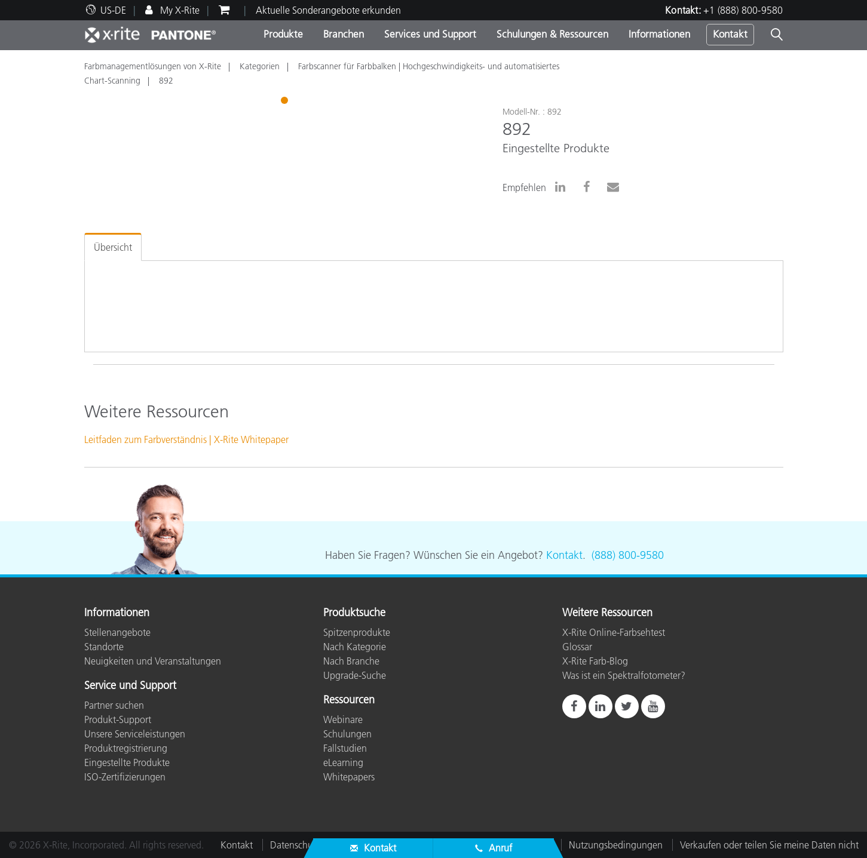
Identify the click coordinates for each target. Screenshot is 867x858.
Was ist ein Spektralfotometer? (623, 675)
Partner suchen (114, 705)
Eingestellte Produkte (127, 762)
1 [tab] (285, 102)
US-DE (113, 10)
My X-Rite (179, 10)
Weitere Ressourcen (607, 613)
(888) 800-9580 (628, 555)
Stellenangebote (117, 632)
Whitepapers (349, 777)
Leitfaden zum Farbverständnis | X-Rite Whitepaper (186, 439)
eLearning (343, 762)
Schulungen (347, 734)
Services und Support (430, 34)
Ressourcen (349, 700)
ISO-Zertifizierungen (125, 777)
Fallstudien (345, 748)
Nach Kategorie (354, 647)
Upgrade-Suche (354, 675)
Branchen (343, 34)
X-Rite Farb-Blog (595, 661)
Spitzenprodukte (356, 632)
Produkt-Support (117, 719)
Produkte (283, 34)
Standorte (104, 647)
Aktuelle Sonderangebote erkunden (328, 10)
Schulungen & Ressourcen (552, 34)
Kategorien (260, 66)
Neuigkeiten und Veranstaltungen (152, 661)
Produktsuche (354, 613)
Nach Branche (351, 661)
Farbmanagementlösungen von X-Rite (152, 66)
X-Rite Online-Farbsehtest (613, 632)
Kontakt (730, 34)
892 (166, 80)
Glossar (577, 647)
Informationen (659, 34)
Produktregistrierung (125, 748)
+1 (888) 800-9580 (743, 10)
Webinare (343, 719)
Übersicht (113, 247)
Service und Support (130, 686)
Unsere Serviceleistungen (134, 734)
